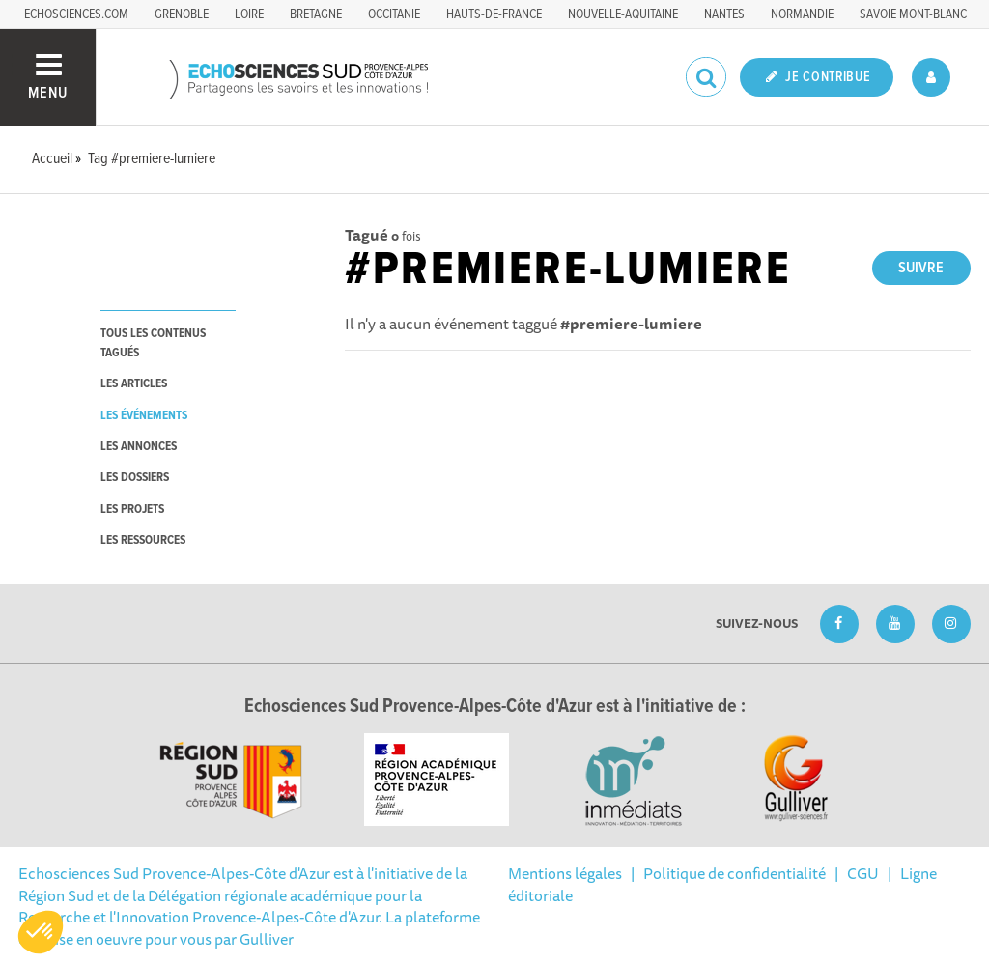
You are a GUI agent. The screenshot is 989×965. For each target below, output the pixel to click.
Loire (249, 14)
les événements (143, 416)
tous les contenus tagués (153, 343)
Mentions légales (565, 873)
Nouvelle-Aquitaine (623, 14)
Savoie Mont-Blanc (913, 14)
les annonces (138, 447)
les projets (132, 509)
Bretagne (316, 14)
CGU (863, 873)
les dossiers (134, 477)
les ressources (142, 540)
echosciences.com (76, 14)
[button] (40, 932)
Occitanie (394, 14)
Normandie (802, 14)
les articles (133, 384)
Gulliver (267, 938)
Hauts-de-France (494, 14)
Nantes (724, 14)
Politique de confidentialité (734, 873)
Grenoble (182, 14)
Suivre (921, 268)
